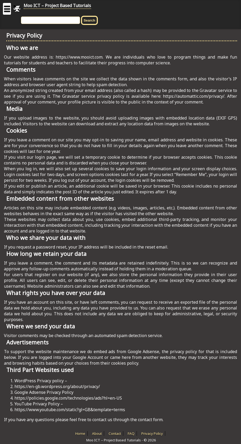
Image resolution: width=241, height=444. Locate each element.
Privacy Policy (152, 433)
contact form (150, 419)
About (97, 433)
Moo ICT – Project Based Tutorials (57, 5)
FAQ (131, 433)
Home (80, 433)
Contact (115, 433)
